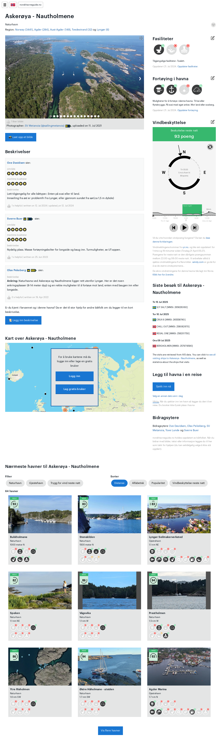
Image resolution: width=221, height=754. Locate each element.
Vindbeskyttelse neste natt (188, 483)
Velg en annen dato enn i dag (168, 396)
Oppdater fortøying (187, 110)
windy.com (198, 262)
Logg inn (74, 376)
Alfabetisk (138, 483)
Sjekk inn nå (163, 386)
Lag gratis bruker (75, 389)
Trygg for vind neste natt (65, 483)
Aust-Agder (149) (60, 29)
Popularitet (158, 483)
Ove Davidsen (16, 163)
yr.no (185, 247)
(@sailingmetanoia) (52, 126)
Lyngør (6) (103, 29)
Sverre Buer (16, 218)
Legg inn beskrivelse (23, 320)
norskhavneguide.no (30, 5)
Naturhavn (15, 483)
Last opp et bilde (21, 137)
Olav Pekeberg (18, 270)
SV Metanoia (32, 126)
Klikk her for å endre (163, 275)
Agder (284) (41, 29)
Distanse (119, 483)
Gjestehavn (36, 483)
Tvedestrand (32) (82, 29)
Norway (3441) (24, 29)
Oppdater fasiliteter (187, 67)
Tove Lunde (172, 430)
